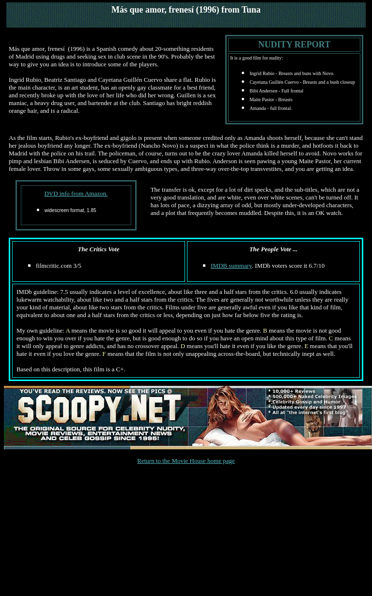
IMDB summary (231, 265)
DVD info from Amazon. (76, 193)
